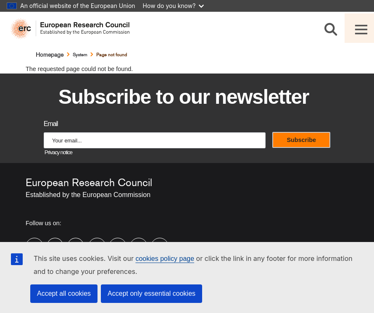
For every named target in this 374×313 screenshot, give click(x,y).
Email (51, 123)
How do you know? (173, 5)
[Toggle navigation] (359, 28)
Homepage (49, 54)
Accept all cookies (64, 293)
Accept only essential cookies (151, 293)
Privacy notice (58, 152)
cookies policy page (164, 258)
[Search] (332, 28)
